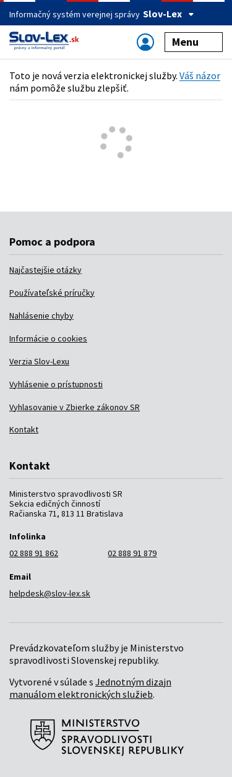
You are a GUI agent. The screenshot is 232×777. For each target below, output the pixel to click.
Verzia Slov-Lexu (39, 361)
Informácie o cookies (48, 338)
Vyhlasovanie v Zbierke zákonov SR (74, 407)
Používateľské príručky (52, 292)
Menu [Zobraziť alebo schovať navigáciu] (194, 42)
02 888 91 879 (132, 553)
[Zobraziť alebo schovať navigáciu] (145, 42)
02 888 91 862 (33, 553)
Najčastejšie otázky (45, 269)
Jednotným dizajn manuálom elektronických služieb (90, 688)
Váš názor (199, 75)
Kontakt (23, 429)
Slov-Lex (168, 13)
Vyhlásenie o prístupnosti (56, 384)
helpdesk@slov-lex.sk (49, 593)
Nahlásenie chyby (41, 315)
